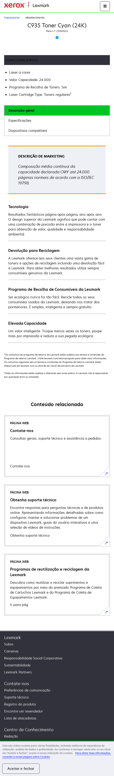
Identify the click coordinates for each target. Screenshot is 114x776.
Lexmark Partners (18, 672)
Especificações (19, 120)
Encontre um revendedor (23, 711)
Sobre (8, 644)
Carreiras (11, 651)
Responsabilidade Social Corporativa (33, 658)
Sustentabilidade (17, 665)
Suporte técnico (16, 697)
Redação (11, 736)
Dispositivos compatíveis (27, 130)
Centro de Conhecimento (29, 729)
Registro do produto (20, 704)
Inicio (52, 6)
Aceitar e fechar (20, 768)
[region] (57, 758)
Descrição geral (21, 110)
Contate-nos (16, 683)
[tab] (57, 110)
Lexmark (12, 637)
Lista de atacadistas (20, 718)
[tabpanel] (57, 244)
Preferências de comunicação (27, 690)
